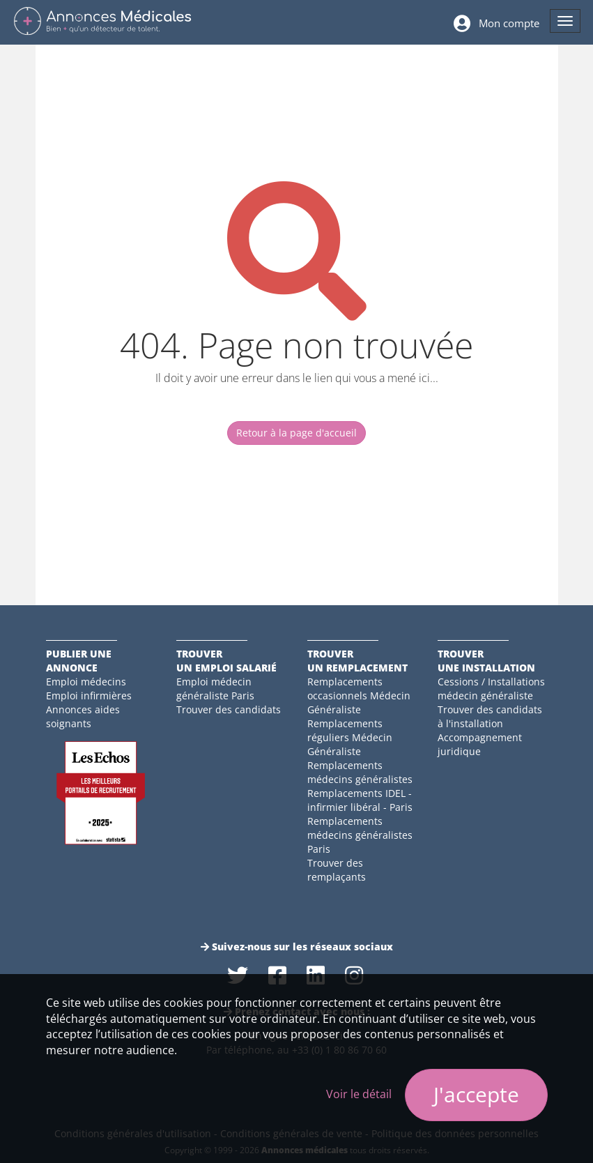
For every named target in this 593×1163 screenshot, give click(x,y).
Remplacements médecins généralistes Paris (360, 835)
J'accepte (476, 1094)
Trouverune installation (486, 660)
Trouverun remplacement (357, 660)
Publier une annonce (78, 660)
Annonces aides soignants (83, 716)
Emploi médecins (86, 681)
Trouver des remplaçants (336, 869)
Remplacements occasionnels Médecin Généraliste (358, 695)
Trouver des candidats (228, 709)
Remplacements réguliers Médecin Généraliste (349, 737)
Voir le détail (359, 1094)
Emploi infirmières (89, 695)
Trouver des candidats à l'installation (490, 716)
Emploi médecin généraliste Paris (215, 688)
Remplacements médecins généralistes (360, 772)
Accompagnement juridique (480, 744)
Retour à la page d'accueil (296, 432)
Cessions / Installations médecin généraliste (491, 688)
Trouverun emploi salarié (226, 660)
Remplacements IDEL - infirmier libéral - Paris (360, 800)
